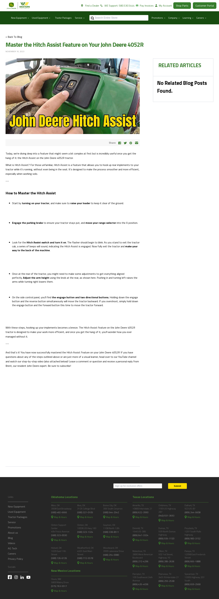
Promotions (14, 527)
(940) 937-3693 (166, 515)
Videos (11, 543)
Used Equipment (17, 512)
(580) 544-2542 (111, 512)
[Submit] (177, 486)
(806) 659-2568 (192, 584)
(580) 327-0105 (85, 512)
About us (13, 533)
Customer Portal (205, 6)
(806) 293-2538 (166, 581)
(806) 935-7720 (166, 538)
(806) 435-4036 (140, 584)
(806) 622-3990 (140, 512)
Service (12, 522)
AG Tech (12, 548)
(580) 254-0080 (111, 555)
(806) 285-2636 (166, 561)
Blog (10, 538)
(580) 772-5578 (85, 558)
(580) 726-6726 (59, 558)
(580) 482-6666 (59, 512)
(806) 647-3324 (140, 535)
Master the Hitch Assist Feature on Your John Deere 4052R (75, 44)
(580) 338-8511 (111, 532)
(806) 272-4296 (140, 561)
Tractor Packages (63, 17)
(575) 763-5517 (59, 586)
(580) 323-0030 (59, 535)
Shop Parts (182, 6)
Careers (12, 554)
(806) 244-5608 (192, 512)
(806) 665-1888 (192, 561)
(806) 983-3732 (192, 538)
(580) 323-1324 (85, 532)
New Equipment (16, 506)
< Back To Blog (14, 37)
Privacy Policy (15, 559)
